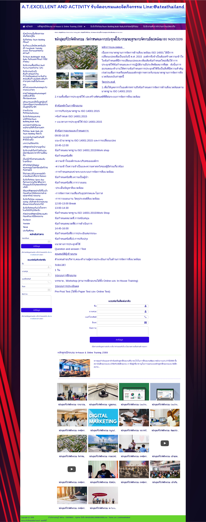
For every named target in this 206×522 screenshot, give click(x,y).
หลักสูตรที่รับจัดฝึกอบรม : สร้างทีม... (165, 482)
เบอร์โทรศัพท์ (26, 279)
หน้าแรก (56, 32)
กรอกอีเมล (25, 238)
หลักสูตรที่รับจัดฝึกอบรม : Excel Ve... (134, 405)
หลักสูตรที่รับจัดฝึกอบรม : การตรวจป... (103, 456)
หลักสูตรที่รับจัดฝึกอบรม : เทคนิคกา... (72, 430)
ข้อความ (24, 294)
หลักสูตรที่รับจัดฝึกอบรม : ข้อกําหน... (72, 456)
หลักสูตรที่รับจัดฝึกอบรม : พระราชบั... (134, 430)
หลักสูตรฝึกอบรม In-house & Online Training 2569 (69, 32)
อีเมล (23, 286)
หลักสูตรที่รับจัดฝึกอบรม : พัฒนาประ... (165, 430)
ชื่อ (23, 263)
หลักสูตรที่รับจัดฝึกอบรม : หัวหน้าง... (103, 482)
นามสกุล (25, 271)
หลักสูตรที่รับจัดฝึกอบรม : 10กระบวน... (72, 405)
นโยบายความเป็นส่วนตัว (133, 346)
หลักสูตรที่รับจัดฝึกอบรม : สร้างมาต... (165, 456)
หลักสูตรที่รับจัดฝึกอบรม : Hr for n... (103, 508)
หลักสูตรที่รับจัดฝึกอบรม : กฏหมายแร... (103, 405)
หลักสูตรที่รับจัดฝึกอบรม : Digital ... (103, 430)
